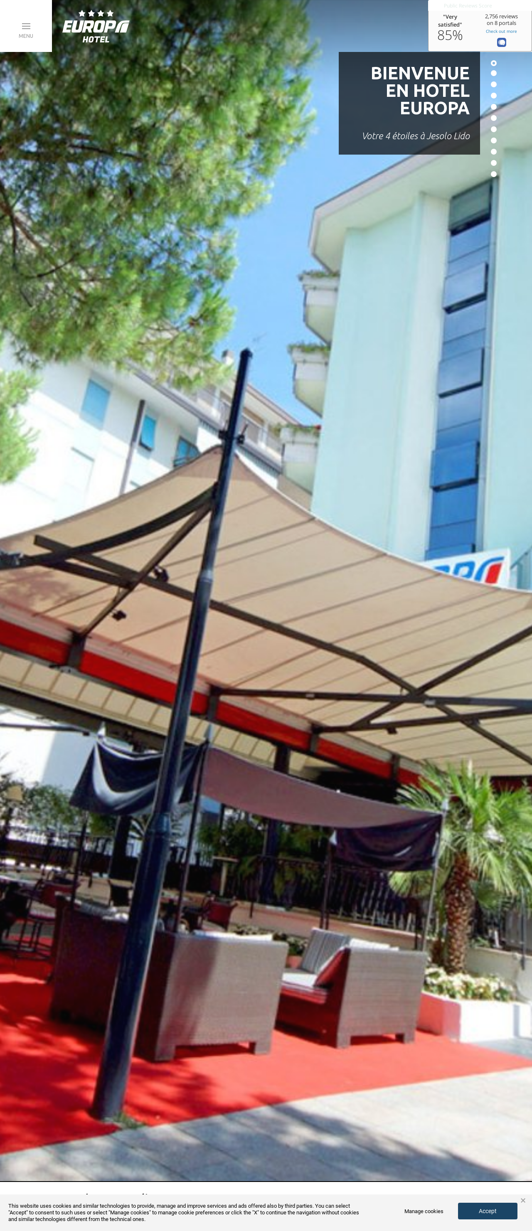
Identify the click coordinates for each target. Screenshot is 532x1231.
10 (494, 163)
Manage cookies (423, 1211)
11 (494, 174)
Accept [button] (488, 1211)
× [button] (523, 1201)
